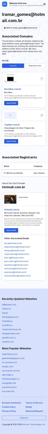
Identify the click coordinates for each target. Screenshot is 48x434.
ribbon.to (6, 308)
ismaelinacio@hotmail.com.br (16, 265)
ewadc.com (7, 366)
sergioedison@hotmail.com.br (16, 254)
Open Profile (11, 103)
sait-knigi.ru (7, 374)
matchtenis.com (9, 354)
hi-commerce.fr (9, 362)
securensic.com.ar (11, 370)
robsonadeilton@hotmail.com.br (17, 276)
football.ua (7, 321)
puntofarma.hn (9, 387)
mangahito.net (9, 383)
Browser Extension (11, 402)
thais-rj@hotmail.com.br (14, 258)
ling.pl (5, 313)
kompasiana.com (10, 317)
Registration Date (35, 66)
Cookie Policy (9, 407)
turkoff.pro (7, 325)
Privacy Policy (9, 411)
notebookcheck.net (11, 329)
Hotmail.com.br (11, 209)
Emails (29, 407)
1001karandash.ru (10, 379)
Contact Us (24, 418)
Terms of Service (34, 402)
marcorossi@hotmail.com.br (15, 268)
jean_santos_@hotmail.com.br (16, 261)
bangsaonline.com (11, 333)
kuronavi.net (8, 391)
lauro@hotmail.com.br (13, 243)
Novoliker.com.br (12, 89)
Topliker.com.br (12, 124)
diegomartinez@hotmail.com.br (17, 247)
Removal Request (34, 411)
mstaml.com (8, 341)
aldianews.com (9, 304)
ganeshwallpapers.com (13, 358)
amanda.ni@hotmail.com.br (15, 272)
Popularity (13, 66)
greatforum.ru (9, 337)
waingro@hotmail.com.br (14, 250)
